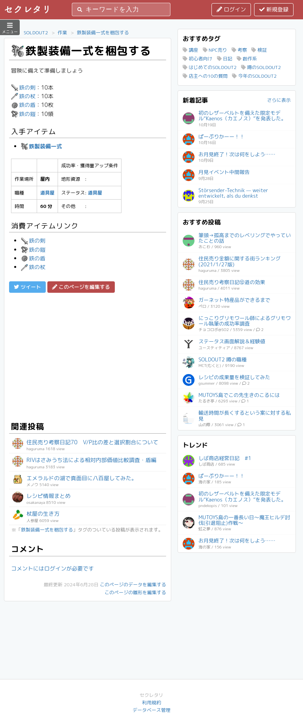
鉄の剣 (23, 87)
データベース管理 (151, 710)
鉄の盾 (23, 105)
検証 (259, 50)
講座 (190, 50)
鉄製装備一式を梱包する (103, 32)
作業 (62, 32)
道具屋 (47, 192)
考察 (239, 50)
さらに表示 (279, 100)
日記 (224, 58)
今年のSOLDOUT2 (254, 76)
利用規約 (151, 702)
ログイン (231, 9)
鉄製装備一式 (41, 146)
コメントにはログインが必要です (52, 568)
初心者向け (197, 58)
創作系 (247, 58)
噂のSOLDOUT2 (261, 67)
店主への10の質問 (205, 76)
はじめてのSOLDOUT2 (210, 67)
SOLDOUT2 (36, 32)
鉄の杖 (23, 96)
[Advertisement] (87, 356)
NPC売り (215, 50)
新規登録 (273, 9)
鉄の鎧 (23, 114)
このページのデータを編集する (133, 584)
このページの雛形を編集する (135, 592)
